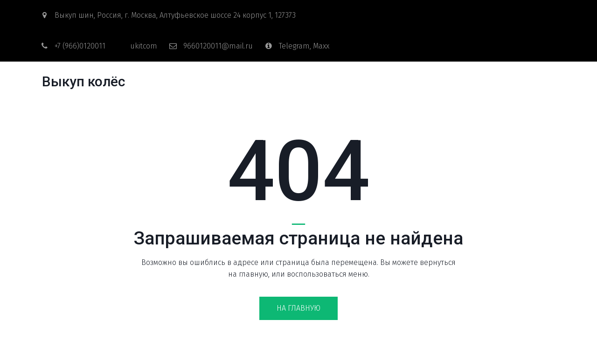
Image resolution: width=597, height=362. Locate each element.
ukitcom (143, 46)
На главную (298, 308)
